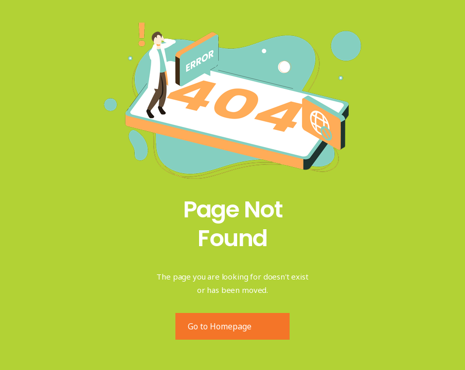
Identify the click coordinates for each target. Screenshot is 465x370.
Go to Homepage (220, 326)
